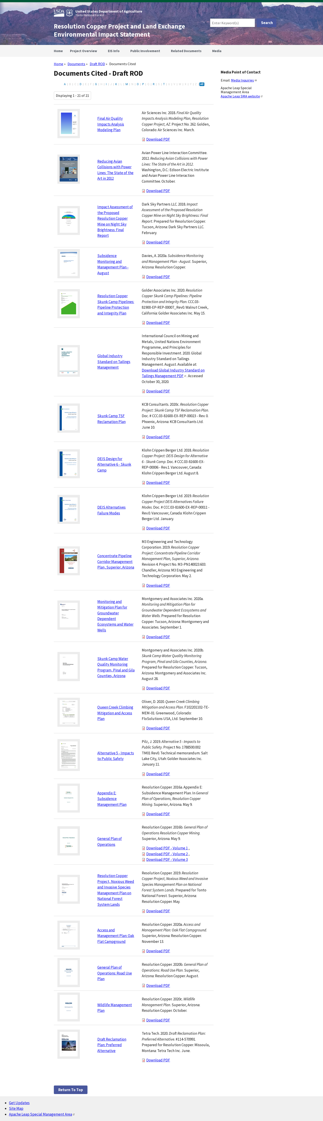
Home (58, 64)
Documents (76, 64)
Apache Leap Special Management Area (42, 1114)
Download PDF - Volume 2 (167, 853)
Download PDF (158, 139)
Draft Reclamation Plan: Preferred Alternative (111, 1045)
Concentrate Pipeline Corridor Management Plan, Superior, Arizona (115, 561)
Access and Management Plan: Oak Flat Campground (115, 936)
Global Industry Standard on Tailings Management (113, 361)
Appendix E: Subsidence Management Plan (112, 799)
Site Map (16, 1108)
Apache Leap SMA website (242, 96)
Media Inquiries (244, 80)
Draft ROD (97, 64)
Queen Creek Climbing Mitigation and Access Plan (115, 713)
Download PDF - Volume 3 (167, 859)
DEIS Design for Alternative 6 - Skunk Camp (114, 464)
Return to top (70, 1089)
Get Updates (19, 1102)
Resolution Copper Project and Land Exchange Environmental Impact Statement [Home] (119, 30)
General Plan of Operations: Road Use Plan (114, 973)
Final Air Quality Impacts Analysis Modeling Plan (110, 124)
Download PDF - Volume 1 (167, 848)
